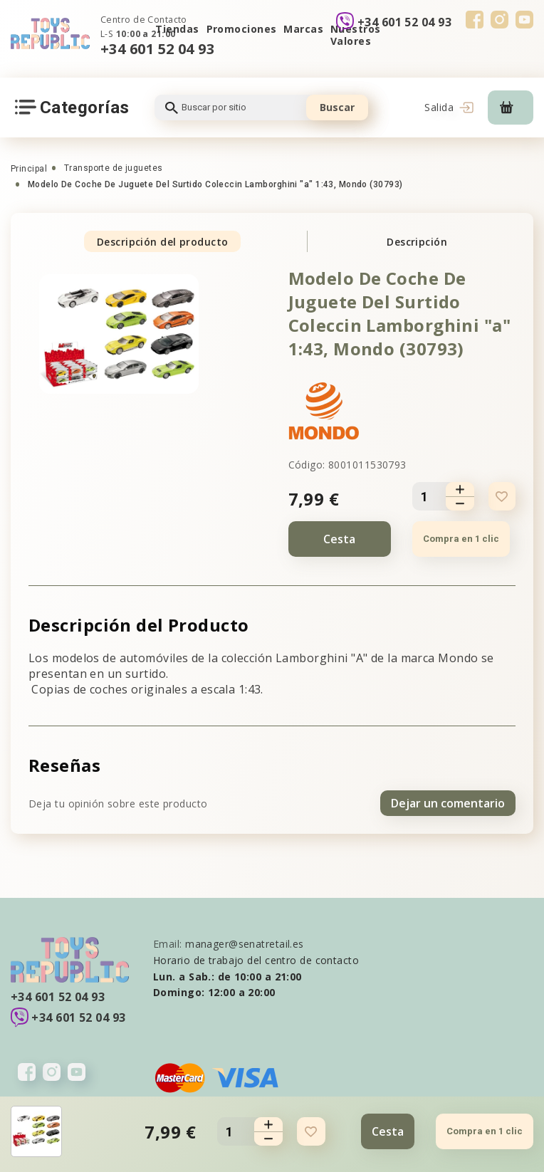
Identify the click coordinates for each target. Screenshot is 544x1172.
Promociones (241, 29)
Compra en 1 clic (461, 538)
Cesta (339, 539)
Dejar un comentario (448, 803)
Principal (29, 169)
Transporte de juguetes (113, 168)
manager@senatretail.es (244, 944)
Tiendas (177, 29)
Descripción (417, 241)
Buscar (337, 107)
